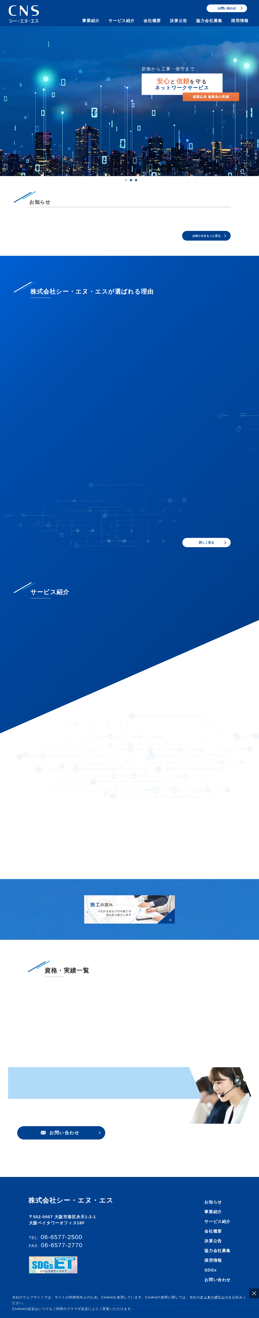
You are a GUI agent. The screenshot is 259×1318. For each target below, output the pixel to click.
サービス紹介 (121, 20)
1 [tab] (126, 181)
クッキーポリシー (214, 1297)
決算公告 (178, 20)
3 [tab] (136, 181)
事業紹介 (91, 20)
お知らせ (213, 1235)
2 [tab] (131, 181)
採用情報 (239, 20)
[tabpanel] (129, 101)
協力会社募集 (209, 20)
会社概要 (152, 20)
